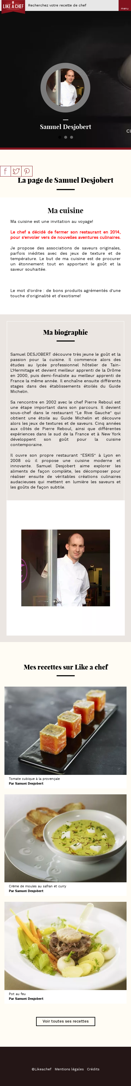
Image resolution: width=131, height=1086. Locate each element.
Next (123, 74)
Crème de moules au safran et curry (37, 886)
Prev (7, 74)
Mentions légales (69, 1069)
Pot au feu (17, 994)
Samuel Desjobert (29, 784)
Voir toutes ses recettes (66, 1021)
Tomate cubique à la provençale (34, 779)
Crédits (93, 1069)
